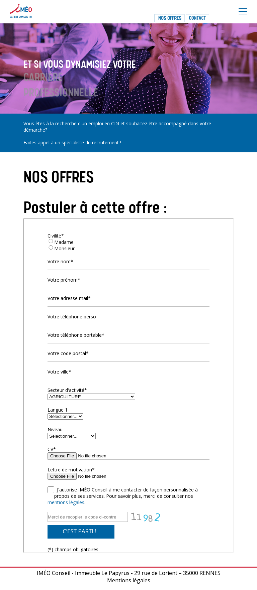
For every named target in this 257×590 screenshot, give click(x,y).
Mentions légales (128, 580)
